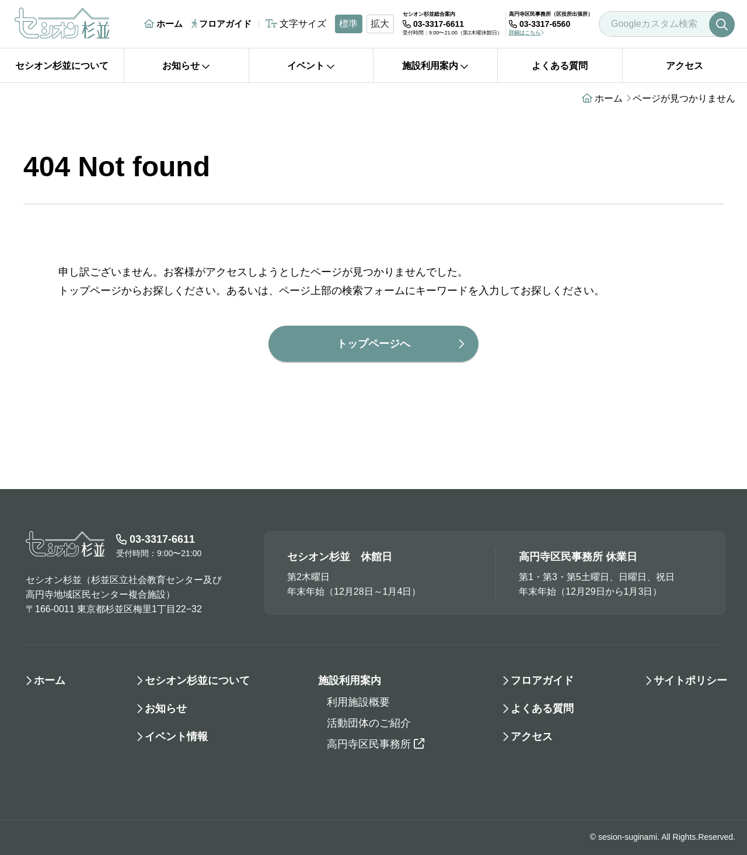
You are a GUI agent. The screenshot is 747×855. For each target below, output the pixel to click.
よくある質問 (560, 66)
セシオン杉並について (62, 66)
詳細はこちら (526, 33)
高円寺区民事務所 (375, 744)
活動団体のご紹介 (369, 723)
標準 (348, 24)
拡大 (380, 24)
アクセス (684, 66)
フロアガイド (221, 24)
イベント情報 (176, 736)
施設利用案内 (435, 66)
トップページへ (373, 344)
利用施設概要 (358, 702)
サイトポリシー (690, 680)
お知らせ (186, 66)
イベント (311, 66)
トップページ (89, 290)
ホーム (163, 24)
